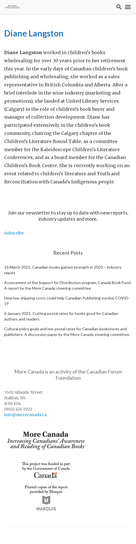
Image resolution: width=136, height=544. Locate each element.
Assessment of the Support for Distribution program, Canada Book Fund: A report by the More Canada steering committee (68, 285)
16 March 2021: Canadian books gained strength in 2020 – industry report (62, 270)
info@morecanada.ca (25, 414)
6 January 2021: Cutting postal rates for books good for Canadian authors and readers (61, 316)
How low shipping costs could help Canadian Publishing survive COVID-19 (67, 301)
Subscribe (14, 233)
